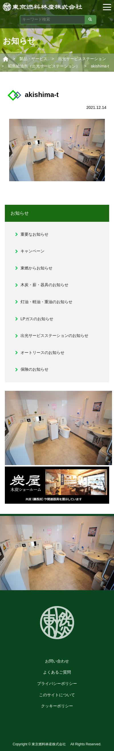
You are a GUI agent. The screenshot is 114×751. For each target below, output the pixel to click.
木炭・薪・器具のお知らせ (44, 284)
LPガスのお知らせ (37, 319)
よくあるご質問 (57, 672)
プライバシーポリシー (57, 683)
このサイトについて (57, 695)
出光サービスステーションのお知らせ (54, 335)
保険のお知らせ (34, 369)
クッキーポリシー (57, 706)
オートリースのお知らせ (42, 352)
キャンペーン (32, 251)
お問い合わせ (57, 661)
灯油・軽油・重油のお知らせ (46, 301)
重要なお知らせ (34, 234)
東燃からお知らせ (36, 268)
